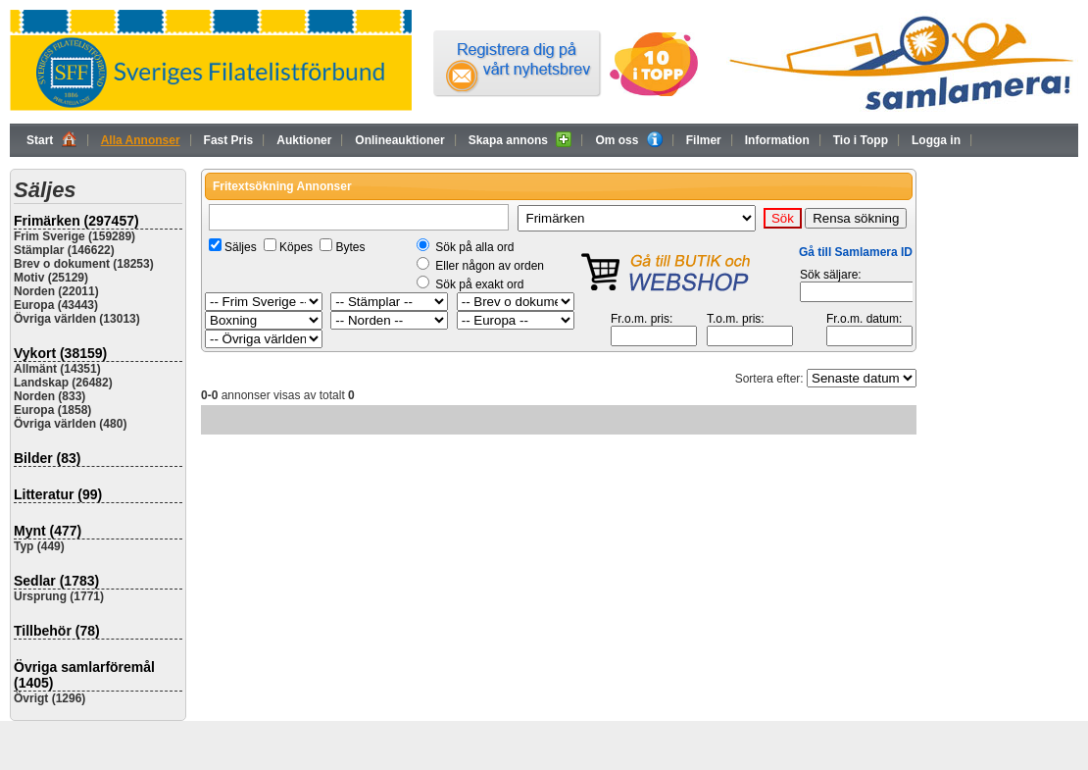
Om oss (628, 139)
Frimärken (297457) (76, 221)
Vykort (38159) (60, 353)
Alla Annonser (140, 140)
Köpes (296, 247)
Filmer (703, 140)
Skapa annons (520, 139)
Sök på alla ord (474, 247)
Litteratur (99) (58, 494)
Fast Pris (229, 140)
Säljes (240, 247)
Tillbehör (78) (57, 631)
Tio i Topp (860, 140)
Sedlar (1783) (56, 581)
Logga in (936, 140)
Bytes (350, 247)
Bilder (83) (47, 458)
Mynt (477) (47, 531)
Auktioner (303, 140)
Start (51, 139)
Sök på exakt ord (479, 284)
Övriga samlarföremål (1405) (84, 675)
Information (777, 140)
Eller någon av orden (489, 266)
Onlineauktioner (399, 140)
